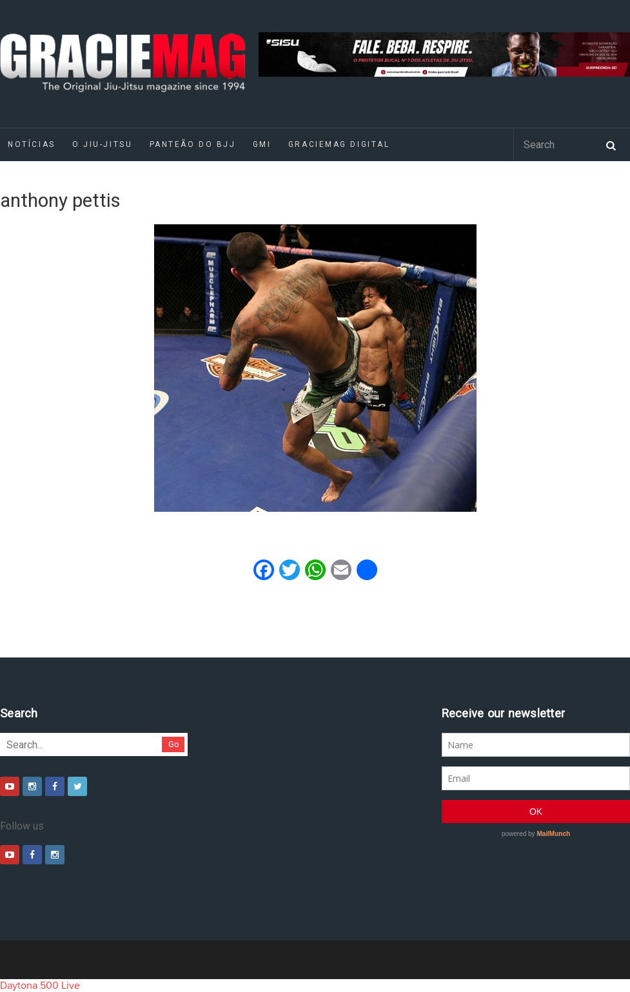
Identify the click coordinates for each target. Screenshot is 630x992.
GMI (262, 144)
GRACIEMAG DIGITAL (339, 144)
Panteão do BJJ (193, 144)
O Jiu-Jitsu (102, 144)
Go (173, 744)
